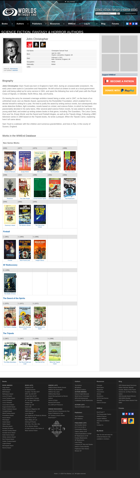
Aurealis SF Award (7, 428)
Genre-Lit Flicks (53, 400)
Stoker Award (6, 424)
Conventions (100, 391)
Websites (99, 400)
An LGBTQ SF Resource (55, 404)
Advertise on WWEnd (103, 420)
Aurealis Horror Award (8, 432)
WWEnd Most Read (54, 394)
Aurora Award (6, 417)
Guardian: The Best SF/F (32, 391)
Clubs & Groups (101, 402)
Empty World (25, 171)
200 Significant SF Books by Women (35, 415)
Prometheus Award (8, 415)
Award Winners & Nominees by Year (59, 411)
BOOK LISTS (29, 385)
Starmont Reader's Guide (82, 407)
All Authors (78, 387)
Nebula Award (6, 389)
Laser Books (78, 442)
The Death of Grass (10, 293)
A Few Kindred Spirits (40, 198)
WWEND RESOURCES (55, 409)
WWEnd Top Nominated (55, 389)
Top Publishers (79, 416)
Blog (103, 24)
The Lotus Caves (70, 171)
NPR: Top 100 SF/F (30, 394)
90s (39, 424)
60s (29, 424)
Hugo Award (6, 387)
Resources (55, 24)
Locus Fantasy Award (8, 398)
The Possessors (70, 198)
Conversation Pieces (81, 429)
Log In (87, 24)
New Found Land (25, 260)
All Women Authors (80, 389)
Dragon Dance (40, 260)
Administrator (14, 68)
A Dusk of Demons (9, 171)
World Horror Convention (82, 396)
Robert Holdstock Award (9, 409)
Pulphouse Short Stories (82, 448)
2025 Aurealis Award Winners (127, 396)
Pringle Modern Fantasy (32, 398)
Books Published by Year (55, 413)
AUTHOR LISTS (79, 404)
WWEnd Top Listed (53, 391)
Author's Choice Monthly (82, 446)
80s (36, 424)
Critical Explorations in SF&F (83, 433)
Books (5, 24)
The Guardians (54, 171)
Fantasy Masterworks (81, 438)
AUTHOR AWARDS (81, 391)
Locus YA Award (7, 402)
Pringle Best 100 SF (31, 396)
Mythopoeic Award (7, 394)
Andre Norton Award (8, 435)
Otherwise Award (7, 426)
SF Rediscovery (10, 265)
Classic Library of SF (81, 431)
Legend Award (6, 443)
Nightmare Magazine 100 (32, 409)
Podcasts (99, 385)
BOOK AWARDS (7, 385)
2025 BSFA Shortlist (124, 398)
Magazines (100, 389)
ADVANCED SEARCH (130, 13)
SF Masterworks (79, 440)
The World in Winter (25, 225)
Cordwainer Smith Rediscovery (84, 400)
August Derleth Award (8, 407)
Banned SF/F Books (54, 402)
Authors (20, 24)
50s (26, 424)
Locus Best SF (29, 413)
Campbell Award (7, 411)
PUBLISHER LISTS (81, 423)
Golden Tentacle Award (9, 441)
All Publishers (79, 418)
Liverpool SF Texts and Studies (84, 444)
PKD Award (5, 419)
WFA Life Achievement (81, 398)
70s (32, 424)
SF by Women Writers (31, 426)
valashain (15, 70)
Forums (115, 24)
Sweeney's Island (10, 225)
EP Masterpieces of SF (81, 436)
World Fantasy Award (8, 413)
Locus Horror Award (8, 404)
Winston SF (78, 451)
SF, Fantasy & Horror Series (56, 415)
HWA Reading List (30, 411)
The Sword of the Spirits (14, 298)
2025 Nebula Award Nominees (127, 385)
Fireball (6, 232)
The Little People (25, 198)
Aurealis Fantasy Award (9, 430)
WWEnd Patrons (101, 416)
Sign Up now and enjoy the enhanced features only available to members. (104, 437)
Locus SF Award (7, 396)
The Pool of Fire (40, 362)
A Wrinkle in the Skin (55, 198)
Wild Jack (40, 171)
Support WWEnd (101, 418)
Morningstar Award (7, 445)
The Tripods (8, 333)
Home (56, 473)
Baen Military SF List (31, 419)
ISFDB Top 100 (29, 404)
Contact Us (100, 425)
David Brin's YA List (30, 417)
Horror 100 (28, 407)
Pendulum (10, 198)
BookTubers (100, 387)
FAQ (98, 423)
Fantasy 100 (28, 402)
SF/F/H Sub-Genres (102, 398)
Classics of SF (29, 387)
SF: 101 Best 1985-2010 (32, 400)
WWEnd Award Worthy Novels (57, 387)
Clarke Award (6, 422)
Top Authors (78, 385)
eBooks (99, 394)
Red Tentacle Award (8, 439)
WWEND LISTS (53, 385)
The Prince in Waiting (10, 327)
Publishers (37, 24)
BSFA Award (6, 391)
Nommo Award (6, 447)
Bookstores (100, 396)
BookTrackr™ (52, 417)
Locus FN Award (7, 400)
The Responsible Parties (104, 414)
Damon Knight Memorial (82, 394)
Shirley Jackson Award (9, 437)
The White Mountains (10, 362)
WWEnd (71, 24)
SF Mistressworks (30, 389)
